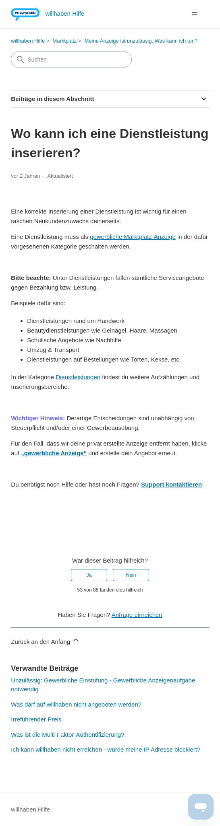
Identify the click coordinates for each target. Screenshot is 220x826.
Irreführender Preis (36, 719)
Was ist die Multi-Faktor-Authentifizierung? (67, 734)
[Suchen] (71, 59)
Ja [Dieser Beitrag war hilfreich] (89, 575)
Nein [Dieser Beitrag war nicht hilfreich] (131, 575)
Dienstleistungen (78, 377)
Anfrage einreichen (137, 614)
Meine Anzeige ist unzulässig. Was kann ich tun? (141, 41)
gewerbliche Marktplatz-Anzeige (133, 236)
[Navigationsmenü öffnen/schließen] (195, 14)
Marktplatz (64, 41)
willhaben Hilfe (28, 41)
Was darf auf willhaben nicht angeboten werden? (76, 704)
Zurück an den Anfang (45, 640)
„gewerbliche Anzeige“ (54, 453)
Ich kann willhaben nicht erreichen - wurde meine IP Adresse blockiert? (105, 749)
